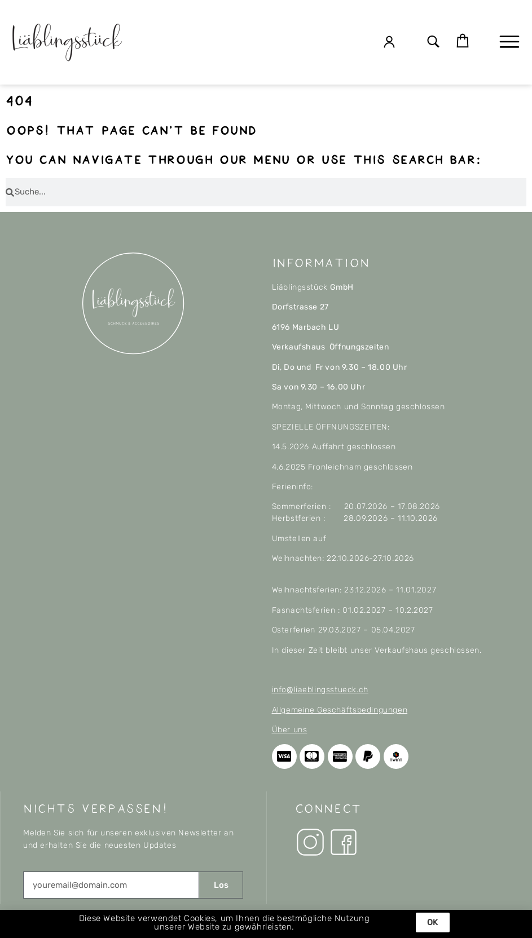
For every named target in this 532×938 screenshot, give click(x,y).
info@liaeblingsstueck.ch (320, 689)
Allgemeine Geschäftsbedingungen (340, 710)
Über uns (289, 730)
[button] (433, 42)
